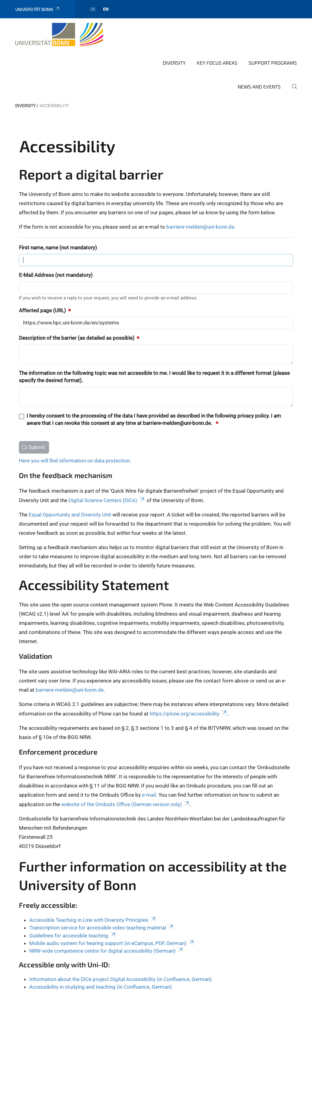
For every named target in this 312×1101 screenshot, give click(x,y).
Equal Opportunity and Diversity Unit (70, 482)
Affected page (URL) (44, 278)
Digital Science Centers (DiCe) (107, 468)
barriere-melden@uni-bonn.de (200, 194)
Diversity (174, 30)
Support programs (273, 30)
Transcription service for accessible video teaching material (101, 895)
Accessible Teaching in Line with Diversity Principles (93, 887)
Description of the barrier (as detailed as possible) (79, 305)
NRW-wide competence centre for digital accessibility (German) (106, 918)
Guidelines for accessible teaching (72, 903)
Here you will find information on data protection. (75, 428)
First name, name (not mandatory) (58, 215)
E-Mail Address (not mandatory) (56, 242)
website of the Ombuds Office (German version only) (125, 772)
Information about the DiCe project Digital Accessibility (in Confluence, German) (120, 946)
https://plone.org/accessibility (189, 681)
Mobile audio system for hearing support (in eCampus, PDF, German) (112, 910)
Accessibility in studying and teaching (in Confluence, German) (100, 954)
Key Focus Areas (217, 30)
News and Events (259, 54)
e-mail (149, 762)
